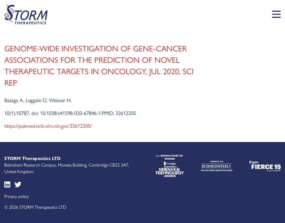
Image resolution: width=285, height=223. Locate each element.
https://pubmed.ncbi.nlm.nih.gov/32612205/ (48, 125)
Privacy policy (16, 196)
